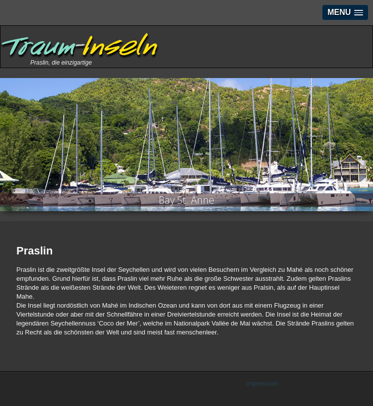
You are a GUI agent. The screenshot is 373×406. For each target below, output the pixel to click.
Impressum (262, 383)
